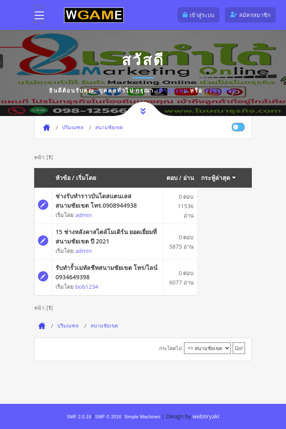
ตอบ (172, 178)
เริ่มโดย (86, 178)
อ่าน (188, 178)
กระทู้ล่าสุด (219, 178)
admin (83, 215)
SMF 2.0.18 (79, 416)
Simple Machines (142, 416)
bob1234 (86, 286)
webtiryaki (206, 416)
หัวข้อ (62, 178)
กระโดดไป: (171, 348)
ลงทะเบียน (221, 90)
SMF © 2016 (108, 416)
